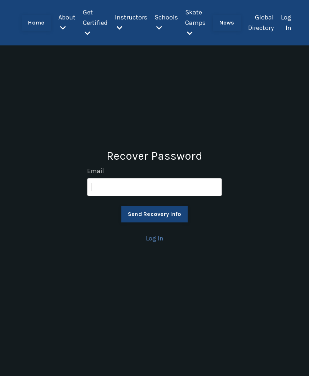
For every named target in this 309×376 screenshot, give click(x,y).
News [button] (226, 22)
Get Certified (95, 22)
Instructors (131, 22)
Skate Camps (195, 22)
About (67, 22)
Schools (166, 22)
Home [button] (36, 22)
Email (95, 171)
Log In (286, 22)
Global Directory (261, 22)
